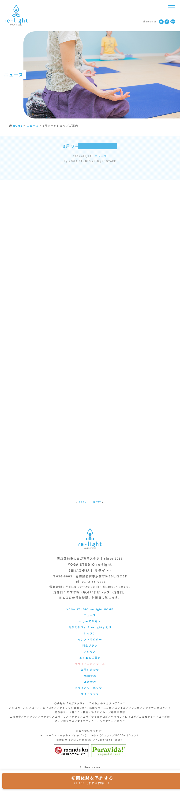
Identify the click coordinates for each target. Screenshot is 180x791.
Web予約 (89, 675)
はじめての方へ (90, 621)
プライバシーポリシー (90, 688)
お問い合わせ (90, 669)
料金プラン (90, 645)
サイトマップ (90, 694)
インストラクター (90, 639)
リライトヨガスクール (90, 664)
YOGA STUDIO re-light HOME (90, 609)
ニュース (101, 157)
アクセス (90, 651)
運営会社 (90, 682)
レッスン (90, 633)
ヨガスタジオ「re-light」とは (90, 627)
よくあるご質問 (90, 657)
